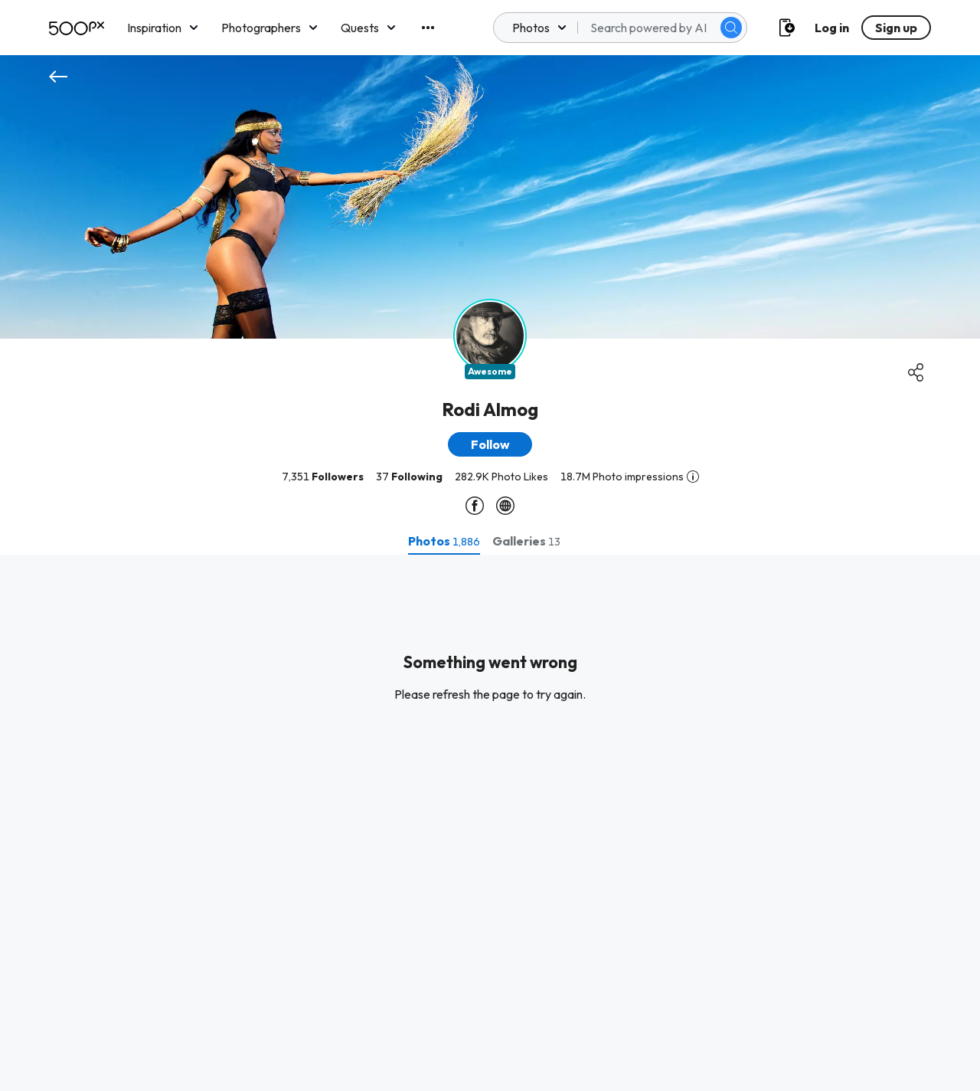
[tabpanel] (490, 823)
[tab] (444, 541)
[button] (490, 444)
